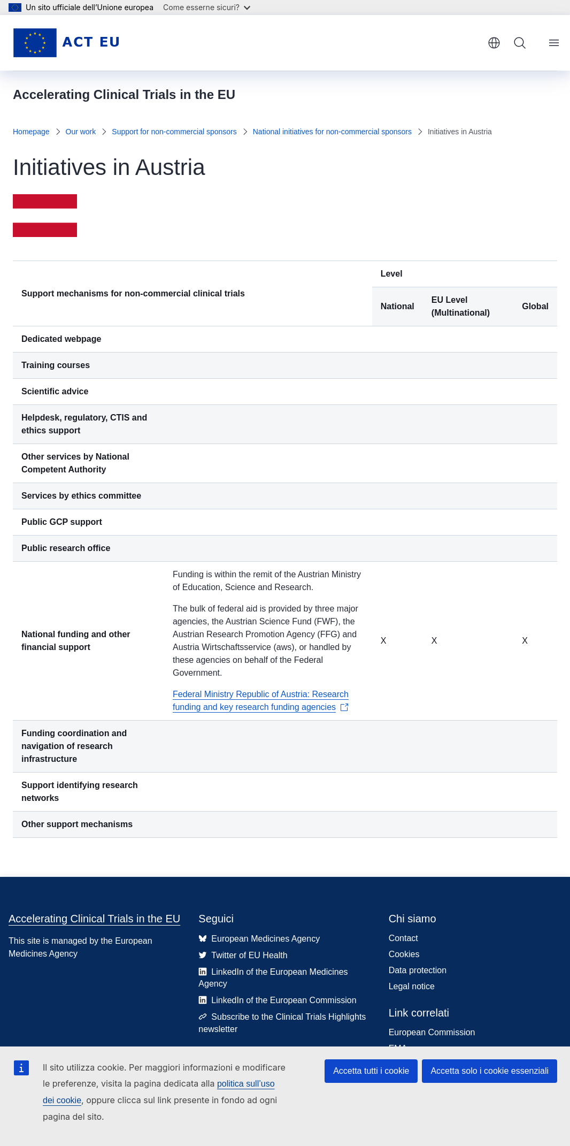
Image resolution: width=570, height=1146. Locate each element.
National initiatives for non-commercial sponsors (332, 131)
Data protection (418, 970)
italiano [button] (494, 42)
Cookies (404, 954)
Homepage (31, 131)
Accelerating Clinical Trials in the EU (94, 919)
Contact (403, 938)
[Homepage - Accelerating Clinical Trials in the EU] (66, 43)
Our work (81, 131)
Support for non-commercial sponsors (174, 131)
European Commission (432, 1032)
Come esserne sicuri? (206, 7)
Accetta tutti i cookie (371, 1070)
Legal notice (412, 986)
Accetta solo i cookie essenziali (489, 1070)
